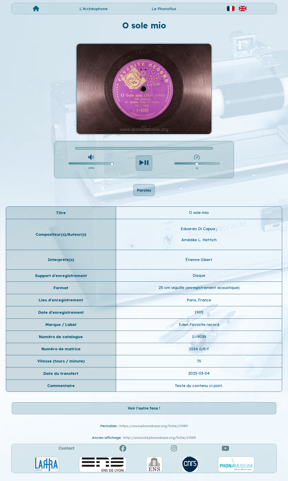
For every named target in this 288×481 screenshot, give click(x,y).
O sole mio (199, 215)
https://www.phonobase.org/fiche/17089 (153, 431)
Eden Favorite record (199, 327)
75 (199, 363)
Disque (199, 277)
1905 (198, 314)
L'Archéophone (93, 8)
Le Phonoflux (164, 8)
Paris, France (199, 302)
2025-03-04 (199, 375)
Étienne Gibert (198, 262)
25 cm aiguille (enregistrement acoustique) (199, 290)
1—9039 (199, 339)
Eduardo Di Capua (198, 231)
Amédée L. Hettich (199, 242)
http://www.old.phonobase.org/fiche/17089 (159, 443)
